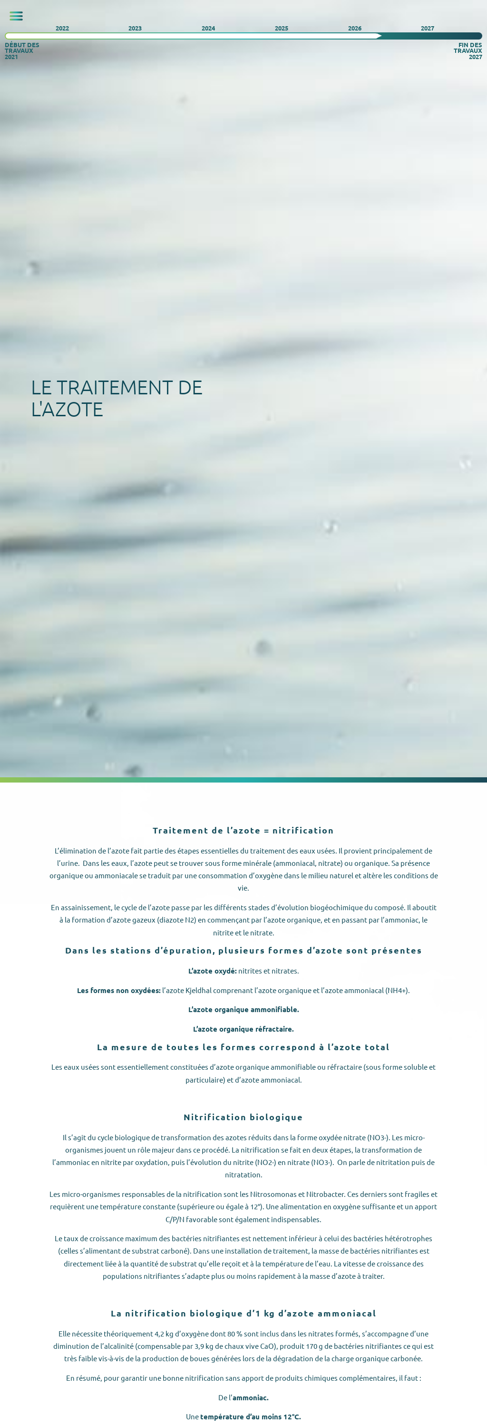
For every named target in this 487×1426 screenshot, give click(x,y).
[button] (16, 16)
